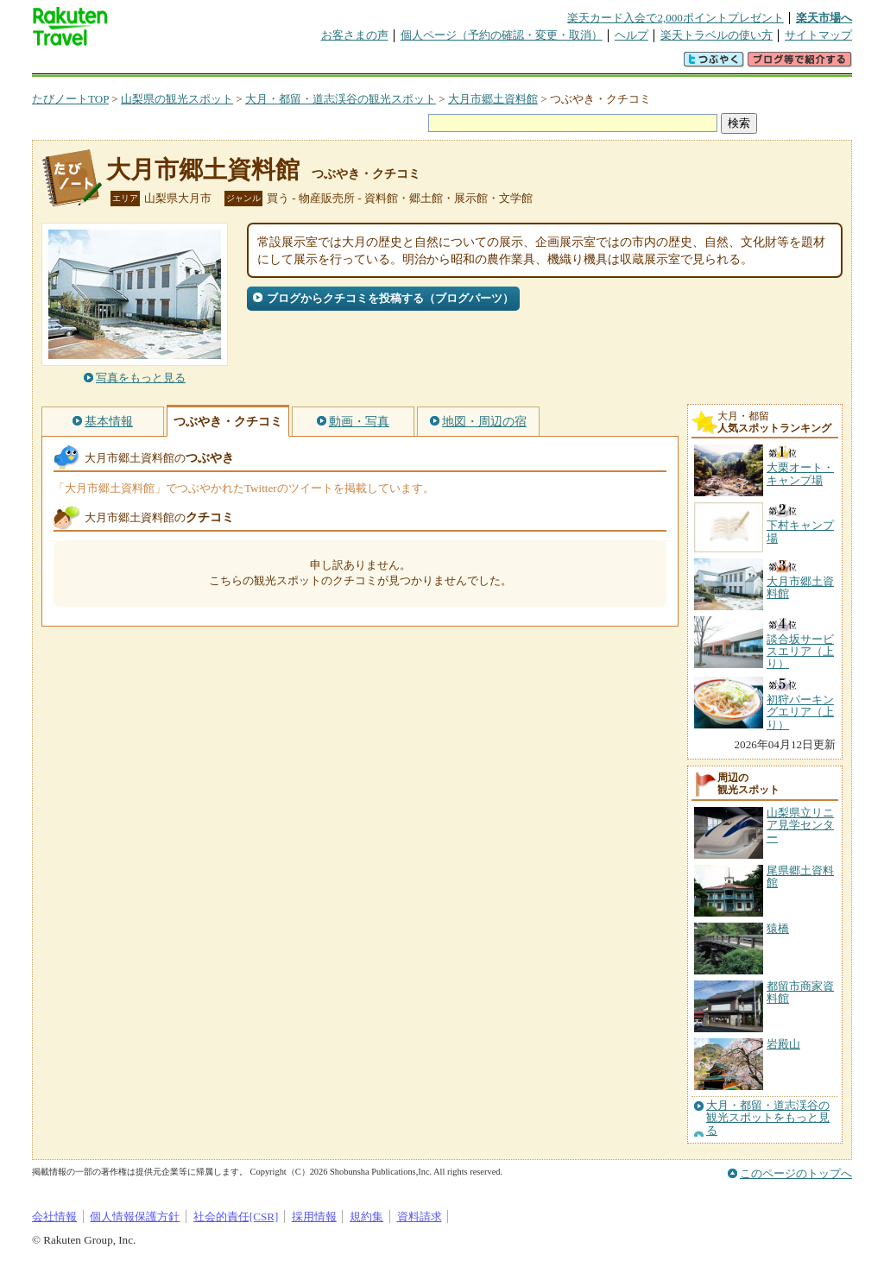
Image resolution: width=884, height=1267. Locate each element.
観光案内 (446, 64)
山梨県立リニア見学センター (800, 825)
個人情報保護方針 (135, 1216)
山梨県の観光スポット (177, 98)
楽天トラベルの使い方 (716, 34)
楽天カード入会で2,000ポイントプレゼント (675, 17)
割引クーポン (304, 64)
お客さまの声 (354, 34)
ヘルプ (631, 34)
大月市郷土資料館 (493, 98)
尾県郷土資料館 (800, 876)
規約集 (366, 1216)
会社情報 (54, 1216)
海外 (163, 64)
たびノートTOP (70, 98)
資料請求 (419, 1216)
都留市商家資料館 (800, 992)
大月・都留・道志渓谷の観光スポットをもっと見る (768, 1118)
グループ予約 (375, 64)
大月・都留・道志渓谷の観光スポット (340, 98)
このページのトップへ (796, 1173)
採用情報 (314, 1216)
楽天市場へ (824, 17)
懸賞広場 (233, 64)
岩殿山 (783, 1043)
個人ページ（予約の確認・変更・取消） (502, 34)
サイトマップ (818, 34)
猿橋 (778, 928)
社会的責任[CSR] (236, 1216)
